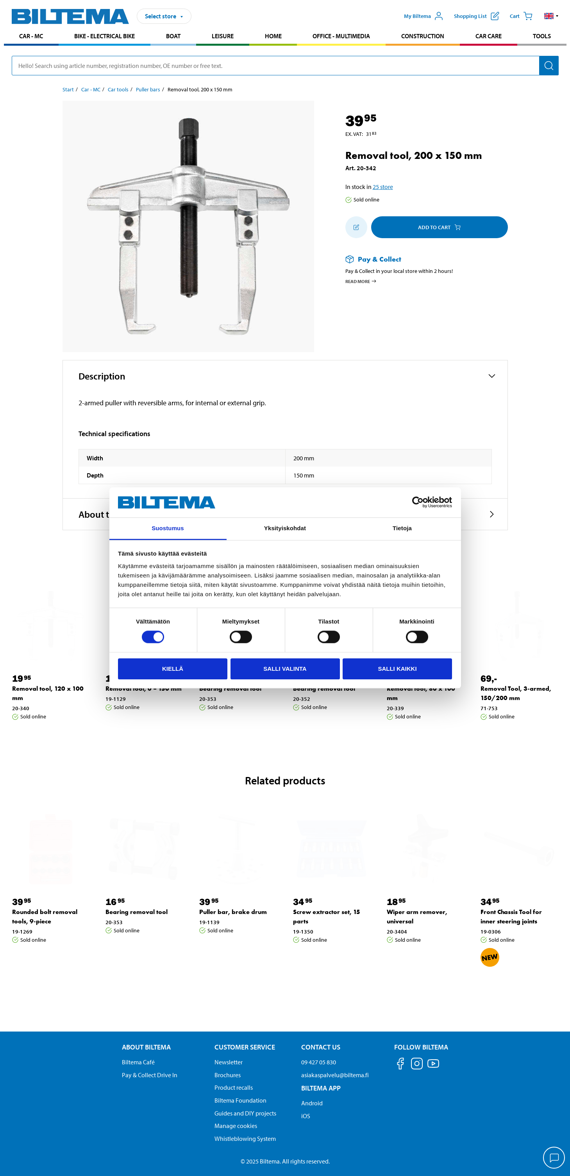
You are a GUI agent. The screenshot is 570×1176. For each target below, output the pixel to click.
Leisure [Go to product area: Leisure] (223, 36)
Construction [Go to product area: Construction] (422, 36)
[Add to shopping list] (356, 227)
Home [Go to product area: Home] (273, 36)
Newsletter (228, 1062)
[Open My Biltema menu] (423, 16)
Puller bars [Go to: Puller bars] (148, 89)
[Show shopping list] (477, 16)
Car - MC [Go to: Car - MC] (90, 89)
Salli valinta (284, 668)
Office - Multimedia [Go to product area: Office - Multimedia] (341, 36)
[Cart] (521, 16)
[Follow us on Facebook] (400, 1065)
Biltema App (321, 1087)
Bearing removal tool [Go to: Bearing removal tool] (230, 688)
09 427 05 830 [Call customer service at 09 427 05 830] (318, 1062)
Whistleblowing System (245, 1138)
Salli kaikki (397, 668)
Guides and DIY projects (245, 1113)
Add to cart (439, 227)
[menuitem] (31, 37)
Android (312, 1103)
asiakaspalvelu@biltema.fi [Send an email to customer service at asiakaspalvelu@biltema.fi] (335, 1075)
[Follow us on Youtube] (433, 1067)
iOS (305, 1116)
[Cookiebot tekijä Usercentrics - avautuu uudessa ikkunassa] (418, 502)
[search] (285, 65)
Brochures (227, 1075)
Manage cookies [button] (235, 1126)
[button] (551, 16)
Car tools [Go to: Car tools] (118, 89)
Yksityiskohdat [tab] (285, 528)
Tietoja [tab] (402, 528)
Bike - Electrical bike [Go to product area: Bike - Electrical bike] (104, 36)
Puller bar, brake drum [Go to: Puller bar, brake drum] (233, 912)
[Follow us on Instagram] (417, 1065)
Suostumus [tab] (168, 528)
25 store (383, 187)
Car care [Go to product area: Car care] (488, 36)
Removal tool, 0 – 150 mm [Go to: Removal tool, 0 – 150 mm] (143, 688)
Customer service (244, 1046)
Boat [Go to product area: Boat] (173, 36)
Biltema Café (138, 1062)
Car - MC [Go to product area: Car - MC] (31, 36)
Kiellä (172, 668)
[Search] (549, 65)
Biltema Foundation (240, 1100)
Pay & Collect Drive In (149, 1075)
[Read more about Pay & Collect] (418, 259)
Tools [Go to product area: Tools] (542, 36)
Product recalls (233, 1087)
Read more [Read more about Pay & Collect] (361, 281)
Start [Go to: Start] (68, 89)
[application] (554, 1158)
